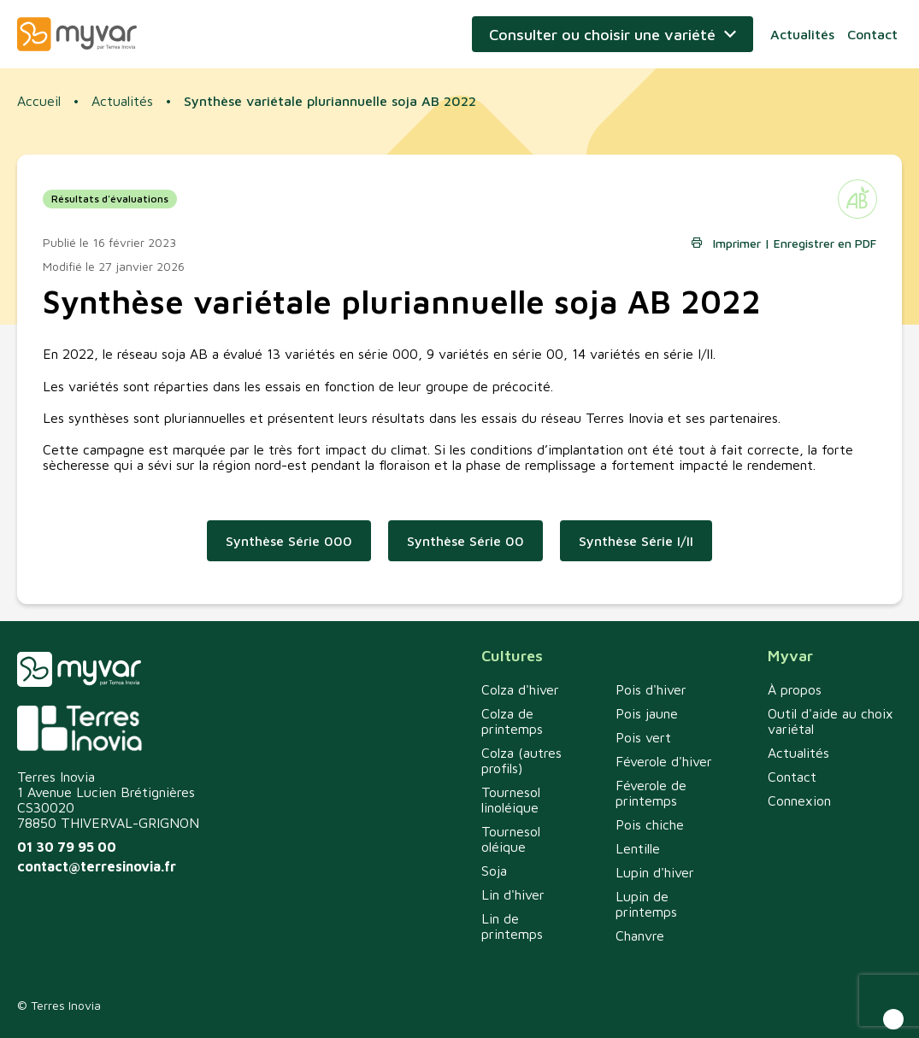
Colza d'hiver (520, 689)
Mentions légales (856, 1005)
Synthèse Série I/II (636, 540)
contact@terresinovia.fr (96, 866)
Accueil (39, 100)
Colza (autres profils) (521, 760)
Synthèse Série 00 (465, 540)
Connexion (799, 800)
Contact (872, 34)
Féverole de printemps (651, 792)
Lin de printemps (512, 926)
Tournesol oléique (510, 839)
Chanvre (640, 935)
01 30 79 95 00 (66, 846)
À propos (795, 689)
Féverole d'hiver (664, 761)
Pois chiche (650, 824)
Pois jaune (647, 713)
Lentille (638, 848)
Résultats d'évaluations (109, 198)
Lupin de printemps (646, 903)
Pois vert (643, 737)
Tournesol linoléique (510, 799)
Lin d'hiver (513, 894)
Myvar (77, 34)
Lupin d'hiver (655, 872)
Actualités (802, 34)
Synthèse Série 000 (289, 540)
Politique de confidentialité (718, 1005)
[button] (893, 1019)
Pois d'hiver (651, 689)
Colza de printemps (512, 721)
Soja (494, 870)
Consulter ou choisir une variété (602, 35)
